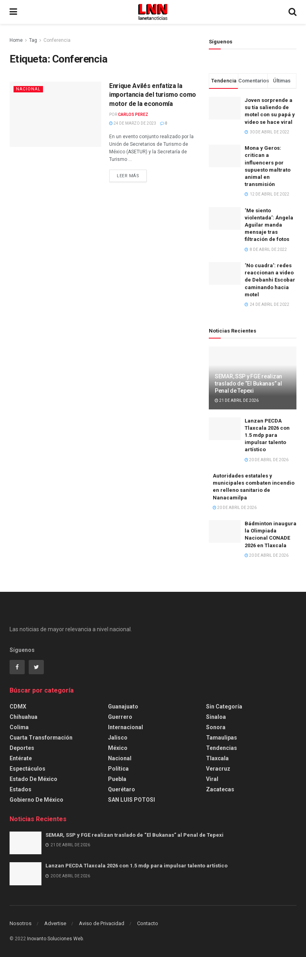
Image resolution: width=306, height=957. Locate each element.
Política (118, 768)
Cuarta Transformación (41, 737)
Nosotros (20, 923)
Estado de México (33, 779)
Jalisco (118, 737)
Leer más (128, 175)
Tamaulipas (221, 737)
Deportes (22, 748)
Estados (20, 789)
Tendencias (221, 748)
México (118, 748)
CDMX (18, 706)
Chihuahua (23, 717)
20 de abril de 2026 (266, 460)
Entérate (21, 758)
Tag (33, 40)
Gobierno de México (36, 800)
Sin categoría (224, 706)
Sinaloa (216, 717)
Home (16, 40)
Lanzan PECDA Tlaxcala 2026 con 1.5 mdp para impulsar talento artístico (267, 435)
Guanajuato (123, 706)
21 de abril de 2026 (237, 400)
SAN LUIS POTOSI (131, 800)
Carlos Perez (133, 114)
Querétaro (121, 789)
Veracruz (218, 768)
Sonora (216, 727)
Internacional (125, 727)
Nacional (28, 89)
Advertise (55, 923)
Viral (212, 779)
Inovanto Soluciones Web (55, 938)
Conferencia (57, 40)
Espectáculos (27, 768)
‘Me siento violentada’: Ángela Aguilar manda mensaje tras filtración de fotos (269, 225)
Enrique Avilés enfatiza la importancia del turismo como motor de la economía (152, 95)
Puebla (117, 779)
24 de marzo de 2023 (132, 123)
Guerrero (120, 717)
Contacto (147, 923)
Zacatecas (220, 789)
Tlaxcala (217, 758)
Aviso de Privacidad (101, 923)
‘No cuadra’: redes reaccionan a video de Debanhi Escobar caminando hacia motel (270, 279)
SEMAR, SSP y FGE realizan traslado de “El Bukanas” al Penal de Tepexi (248, 383)
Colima (19, 727)
